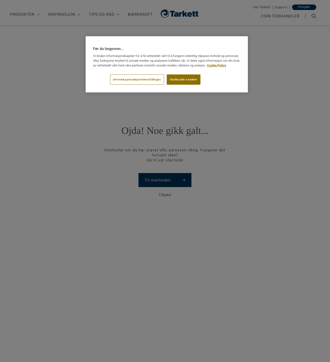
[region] (167, 64)
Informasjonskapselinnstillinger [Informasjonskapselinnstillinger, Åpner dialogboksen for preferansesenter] (137, 79)
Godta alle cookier (183, 79)
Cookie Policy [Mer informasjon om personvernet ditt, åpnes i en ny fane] (216, 65)
